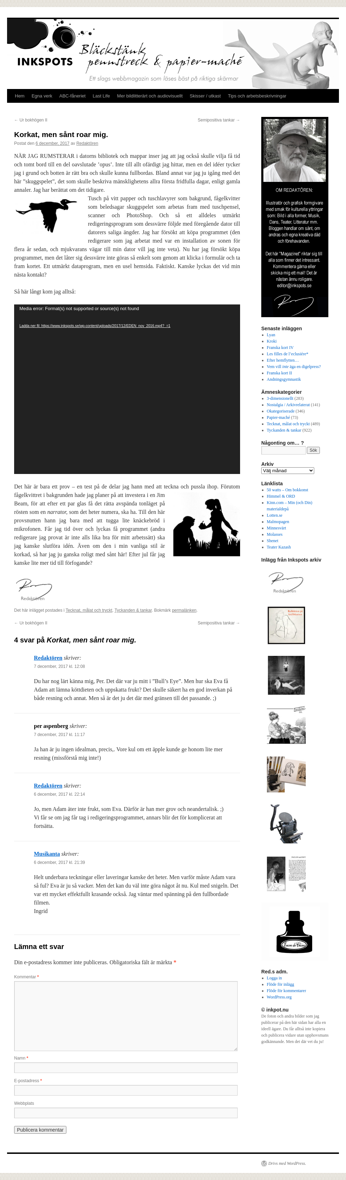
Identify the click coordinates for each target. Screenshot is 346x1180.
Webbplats (24, 1103)
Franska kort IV (280, 347)
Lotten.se (274, 515)
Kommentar (26, 976)
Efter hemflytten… (283, 360)
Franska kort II (279, 372)
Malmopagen (278, 521)
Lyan (271, 334)
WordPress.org (279, 997)
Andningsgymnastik (284, 379)
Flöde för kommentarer (286, 990)
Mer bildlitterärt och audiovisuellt (150, 96)
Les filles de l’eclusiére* (288, 353)
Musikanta (47, 854)
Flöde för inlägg (280, 984)
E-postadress (28, 1080)
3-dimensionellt (280, 398)
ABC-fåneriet (72, 96)
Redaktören (87, 143)
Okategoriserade (281, 411)
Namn (21, 1058)
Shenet (273, 540)
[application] (127, 389)
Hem (19, 96)
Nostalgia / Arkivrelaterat (288, 404)
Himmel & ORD (281, 496)
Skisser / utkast (205, 96)
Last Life (101, 96)
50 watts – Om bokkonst (287, 489)
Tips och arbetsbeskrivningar (257, 96)
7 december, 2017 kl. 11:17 (59, 734)
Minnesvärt (276, 528)
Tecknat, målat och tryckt (89, 610)
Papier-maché (278, 417)
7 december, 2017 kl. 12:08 (59, 666)
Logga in (274, 978)
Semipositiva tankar (219, 120)
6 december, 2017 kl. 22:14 (59, 794)
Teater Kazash (279, 547)
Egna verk (41, 96)
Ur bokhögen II (30, 120)
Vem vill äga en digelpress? (294, 366)
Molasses (275, 534)
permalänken (184, 610)
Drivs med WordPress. (287, 1163)
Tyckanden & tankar (132, 610)
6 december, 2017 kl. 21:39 (59, 862)
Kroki (272, 341)
